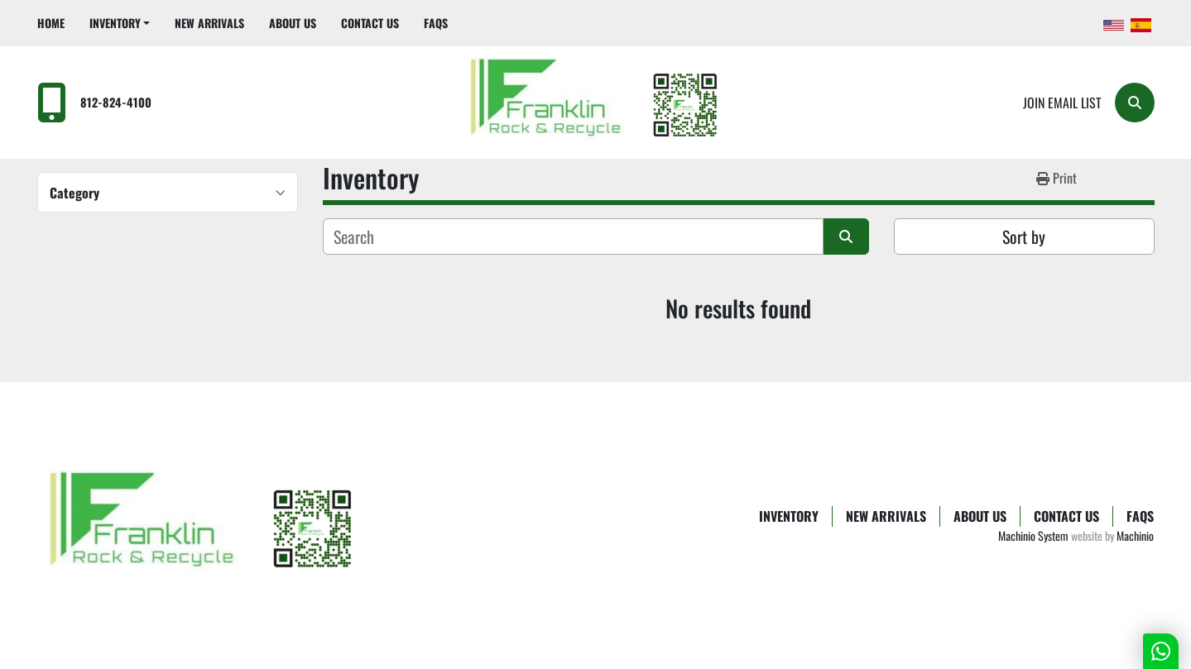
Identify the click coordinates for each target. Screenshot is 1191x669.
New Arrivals (209, 22)
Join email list (1062, 102)
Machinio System (1033, 535)
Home (51, 22)
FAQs (436, 22)
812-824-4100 (115, 102)
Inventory (115, 22)
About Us (292, 22)
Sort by (1023, 236)
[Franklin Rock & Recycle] (202, 525)
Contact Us (370, 22)
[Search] (1135, 102)
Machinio (1135, 535)
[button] (120, 22)
